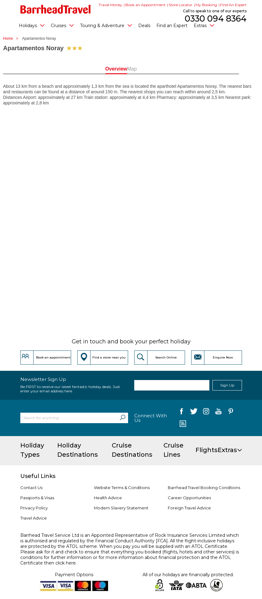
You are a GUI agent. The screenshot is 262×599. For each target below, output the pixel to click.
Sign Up (227, 385)
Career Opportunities (189, 497)
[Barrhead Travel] (55, 9)
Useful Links (37, 476)
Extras (204, 25)
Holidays (32, 25)
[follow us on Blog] (183, 424)
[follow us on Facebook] (181, 412)
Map (154, 68)
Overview (108, 68)
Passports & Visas (37, 497)
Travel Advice (33, 518)
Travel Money (110, 4)
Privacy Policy (34, 507)
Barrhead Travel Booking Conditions (204, 487)
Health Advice (108, 497)
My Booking (206, 4)
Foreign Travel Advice (189, 507)
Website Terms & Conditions (122, 487)
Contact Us (31, 487)
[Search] (122, 418)
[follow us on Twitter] (193, 412)
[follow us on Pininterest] (230, 412)
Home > (12, 38)
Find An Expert (233, 4)
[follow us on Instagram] (206, 412)
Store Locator (180, 4)
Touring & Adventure (106, 25)
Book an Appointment (145, 4)
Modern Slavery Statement (121, 507)
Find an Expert (171, 25)
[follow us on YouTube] (218, 412)
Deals (144, 25)
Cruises (62, 25)
